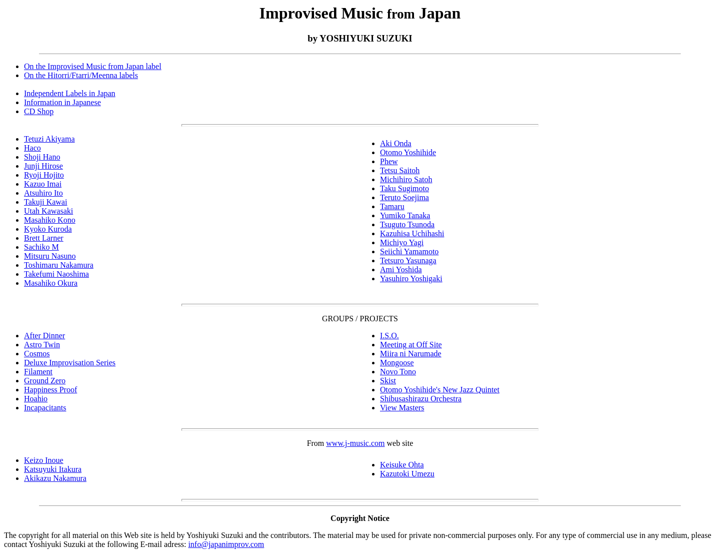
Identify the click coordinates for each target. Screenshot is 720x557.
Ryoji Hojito (44, 175)
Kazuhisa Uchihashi (412, 233)
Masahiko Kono (50, 220)
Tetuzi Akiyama (49, 139)
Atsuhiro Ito (43, 193)
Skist (388, 380)
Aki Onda (396, 143)
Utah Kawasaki (48, 211)
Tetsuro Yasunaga (408, 260)
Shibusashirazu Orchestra (421, 398)
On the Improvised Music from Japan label (93, 66)
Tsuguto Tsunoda (407, 224)
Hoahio (36, 398)
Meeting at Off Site (411, 344)
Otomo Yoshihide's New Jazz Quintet (440, 389)
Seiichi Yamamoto (409, 251)
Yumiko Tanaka (405, 215)
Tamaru (392, 206)
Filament (38, 371)
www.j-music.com (355, 443)
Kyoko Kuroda (48, 229)
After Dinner (44, 335)
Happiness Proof (50, 389)
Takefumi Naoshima (56, 274)
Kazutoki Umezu (407, 473)
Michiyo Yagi (402, 242)
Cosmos (37, 353)
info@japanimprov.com (226, 544)
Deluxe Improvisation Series (70, 362)
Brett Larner (44, 238)
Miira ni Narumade (411, 353)
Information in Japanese (62, 102)
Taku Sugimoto (404, 188)
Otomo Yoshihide (408, 152)
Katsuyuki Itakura (53, 469)
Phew (389, 161)
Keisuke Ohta (402, 464)
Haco (32, 148)
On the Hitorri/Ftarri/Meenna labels (81, 75)
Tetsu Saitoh (400, 170)
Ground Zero (45, 380)
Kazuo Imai (43, 184)
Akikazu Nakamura (55, 478)
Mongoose (397, 362)
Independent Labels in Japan (70, 93)
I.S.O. (389, 335)
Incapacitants (45, 407)
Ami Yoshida (401, 269)
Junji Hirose (43, 166)
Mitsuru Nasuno (50, 256)
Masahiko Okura (51, 283)
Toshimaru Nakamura (59, 265)
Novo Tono (398, 371)
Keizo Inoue (44, 460)
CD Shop (39, 111)
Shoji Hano (42, 157)
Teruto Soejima (404, 197)
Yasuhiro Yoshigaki (411, 278)
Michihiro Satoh (406, 179)
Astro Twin (42, 344)
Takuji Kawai (45, 202)
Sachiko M (41, 247)
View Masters (402, 407)
